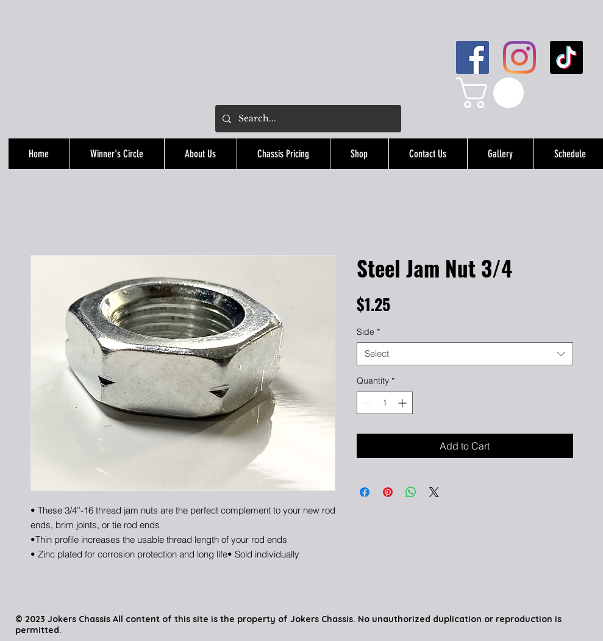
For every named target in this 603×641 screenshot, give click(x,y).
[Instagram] (519, 57)
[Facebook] (472, 57)
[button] (493, 92)
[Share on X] (434, 492)
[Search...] (307, 118)
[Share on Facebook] (364, 492)
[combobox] (465, 353)
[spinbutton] (385, 403)
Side (368, 331)
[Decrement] (366, 403)
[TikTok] (566, 57)
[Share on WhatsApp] (411, 492)
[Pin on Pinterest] (387, 492)
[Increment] (403, 403)
